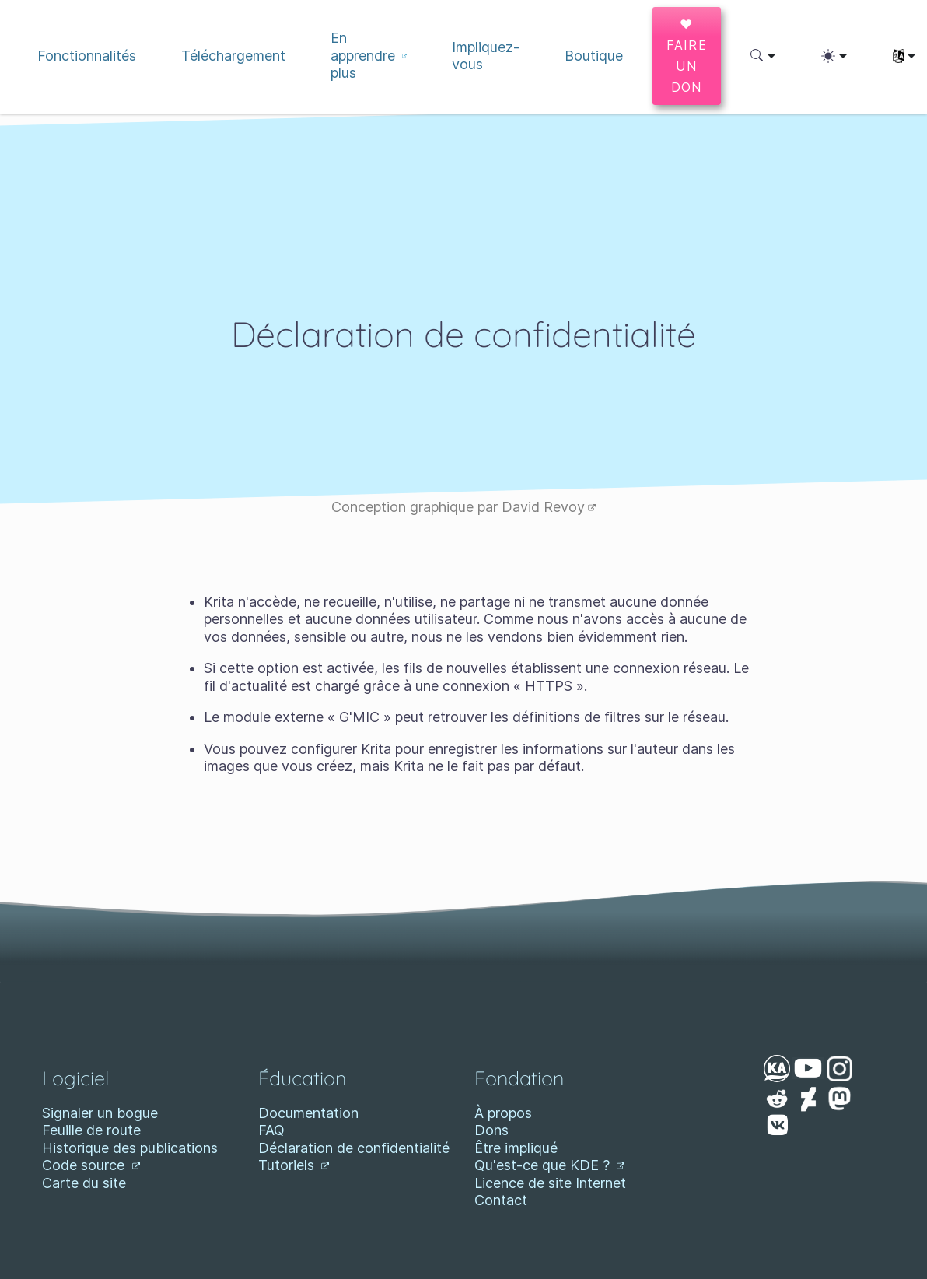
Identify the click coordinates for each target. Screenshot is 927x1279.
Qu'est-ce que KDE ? (549, 1165)
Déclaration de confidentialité (354, 1148)
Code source (91, 1165)
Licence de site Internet (550, 1183)
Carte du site (84, 1183)
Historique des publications (130, 1148)
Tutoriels (294, 1165)
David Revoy (549, 507)
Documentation (308, 1113)
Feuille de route (91, 1130)
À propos (503, 1113)
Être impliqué (516, 1148)
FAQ (271, 1130)
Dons (491, 1130)
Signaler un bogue (100, 1113)
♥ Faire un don (686, 55)
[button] (763, 56)
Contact (500, 1200)
